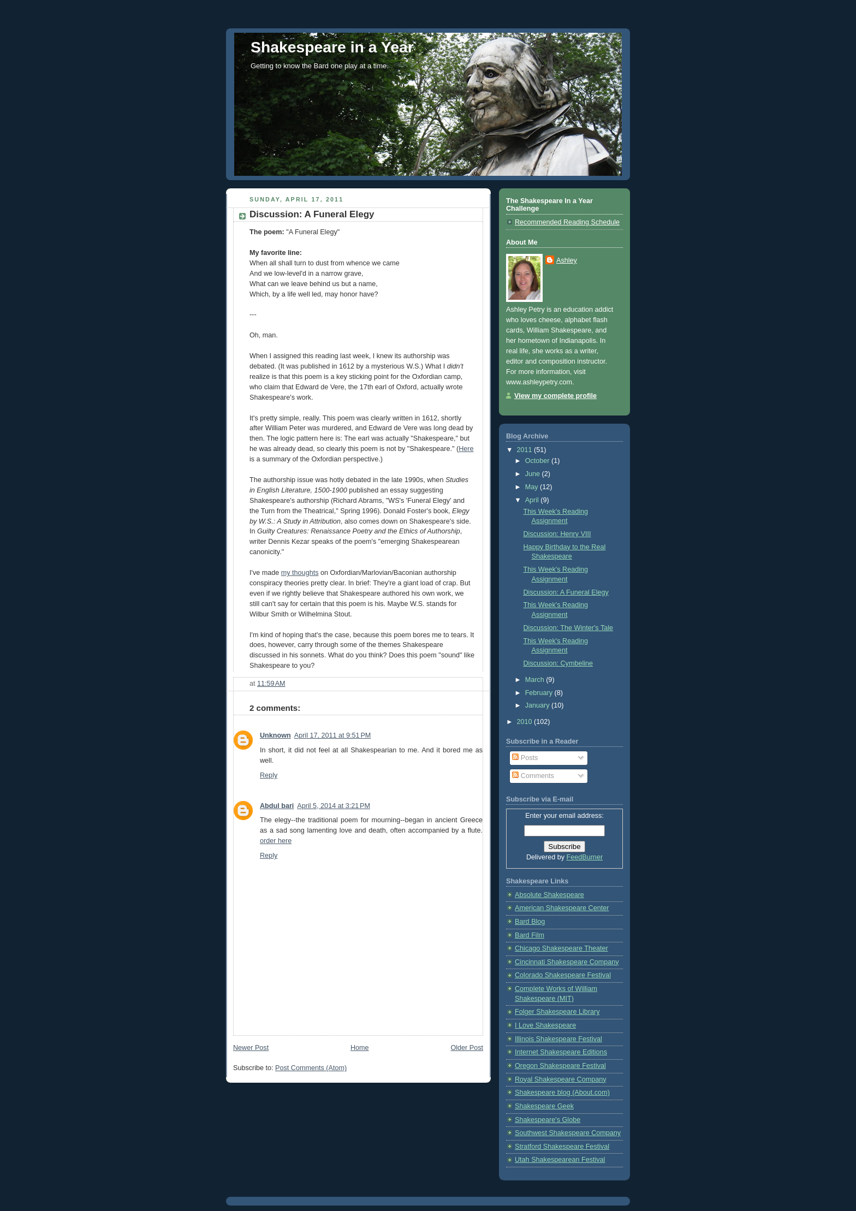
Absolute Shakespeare (549, 895)
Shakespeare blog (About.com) (562, 1092)
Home (359, 1048)
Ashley (566, 260)
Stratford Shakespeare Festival (562, 1146)
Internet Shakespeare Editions (561, 1052)
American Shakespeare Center (562, 908)
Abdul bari (277, 806)
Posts (525, 758)
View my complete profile (555, 396)
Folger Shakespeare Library (557, 1012)
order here (276, 841)
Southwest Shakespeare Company (568, 1133)
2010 (525, 722)
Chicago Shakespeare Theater (561, 948)
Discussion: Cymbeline (558, 663)
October (538, 461)
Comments (533, 776)
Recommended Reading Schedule (567, 222)
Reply (268, 775)
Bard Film (529, 935)
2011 (525, 450)
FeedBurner (585, 857)
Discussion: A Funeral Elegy (566, 592)
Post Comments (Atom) (311, 1068)
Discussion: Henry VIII (557, 534)
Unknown (275, 735)
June (533, 474)
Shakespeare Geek (544, 1106)
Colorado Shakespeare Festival (563, 975)
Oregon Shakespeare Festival (560, 1066)
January (538, 705)
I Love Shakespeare (545, 1025)
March (535, 680)
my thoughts (300, 573)
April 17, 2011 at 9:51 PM (332, 735)
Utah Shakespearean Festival (560, 1159)
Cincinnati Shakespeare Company (567, 962)
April (533, 500)
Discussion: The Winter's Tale (569, 628)
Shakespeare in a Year (332, 47)
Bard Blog (530, 921)
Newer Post (251, 1048)
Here (466, 449)
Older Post (466, 1048)
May (532, 487)
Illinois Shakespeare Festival (558, 1039)
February (540, 693)
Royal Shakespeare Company (561, 1079)
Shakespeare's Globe (547, 1120)
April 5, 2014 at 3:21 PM (333, 806)
